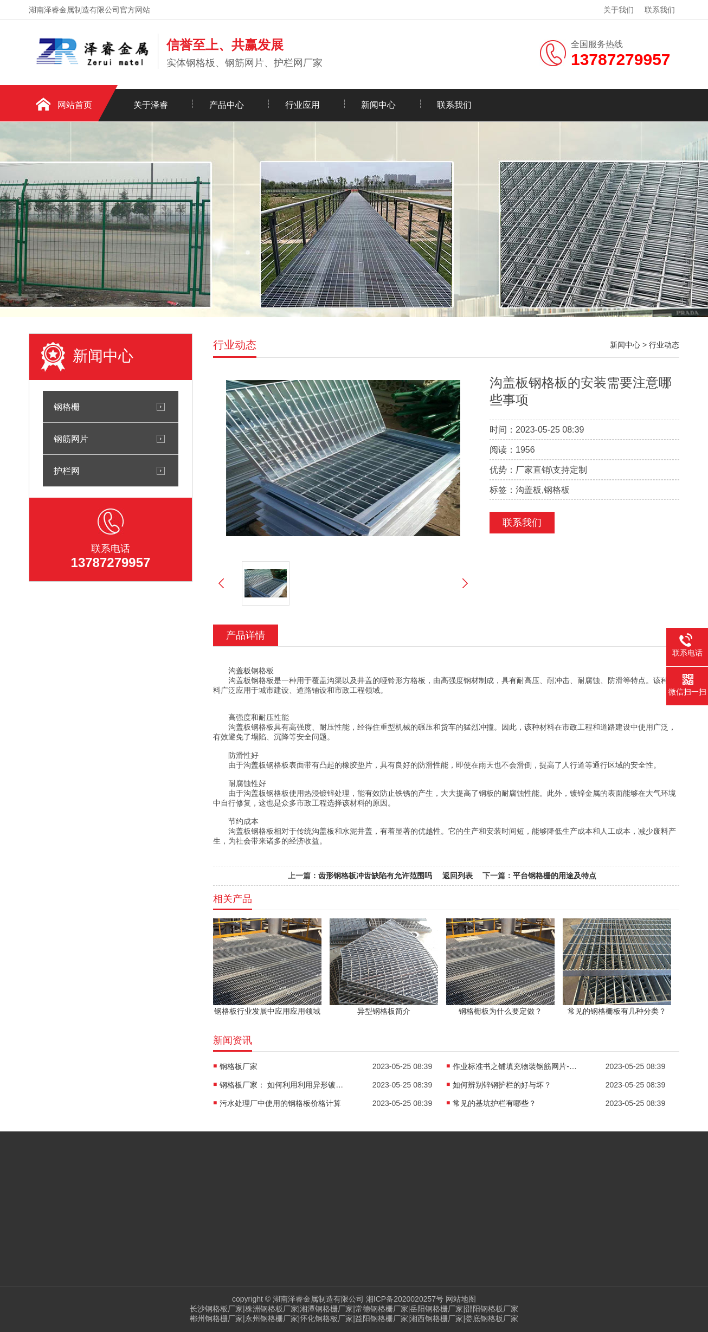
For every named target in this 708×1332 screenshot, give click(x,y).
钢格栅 (67, 406)
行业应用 (302, 105)
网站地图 (461, 1299)
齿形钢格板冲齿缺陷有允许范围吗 (375, 875)
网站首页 (74, 105)
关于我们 (618, 9)
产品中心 (226, 105)
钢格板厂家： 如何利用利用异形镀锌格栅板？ (285, 1084)
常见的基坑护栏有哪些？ (494, 1103)
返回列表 (457, 875)
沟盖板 (239, 670)
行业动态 (664, 344)
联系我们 (660, 9)
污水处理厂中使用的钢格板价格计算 (280, 1103)
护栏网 (67, 470)
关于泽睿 (150, 105)
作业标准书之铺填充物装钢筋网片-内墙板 (518, 1066)
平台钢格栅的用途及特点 (554, 875)
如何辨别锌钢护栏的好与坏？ (502, 1084)
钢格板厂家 (239, 1066)
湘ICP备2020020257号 (404, 1299)
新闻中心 (378, 105)
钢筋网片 (71, 438)
